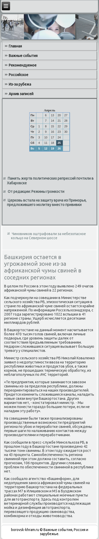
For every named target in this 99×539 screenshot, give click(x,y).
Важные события (23, 56)
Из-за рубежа (20, 84)
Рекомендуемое (23, 65)
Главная (15, 46)
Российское (18, 75)
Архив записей (21, 94)
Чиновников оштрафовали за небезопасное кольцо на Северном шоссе (48, 236)
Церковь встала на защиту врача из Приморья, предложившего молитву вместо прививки (46, 202)
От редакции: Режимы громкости (36, 191)
